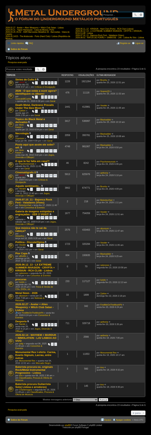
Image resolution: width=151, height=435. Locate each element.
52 (49, 257)
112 (55, 218)
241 (38, 189)
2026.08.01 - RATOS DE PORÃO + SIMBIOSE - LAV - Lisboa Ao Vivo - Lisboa (110, 37)
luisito (22, 282)
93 (42, 111)
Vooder (103, 105)
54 (56, 257)
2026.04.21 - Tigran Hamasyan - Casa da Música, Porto (30, 30)
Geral (52, 101)
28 (42, 97)
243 (46, 189)
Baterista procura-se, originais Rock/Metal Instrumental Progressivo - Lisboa (34, 369)
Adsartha (19, 236)
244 (51, 189)
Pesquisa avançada (141, 14)
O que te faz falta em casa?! (32, 161)
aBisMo (22, 256)
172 (55, 234)
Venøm (22, 188)
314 (42, 151)
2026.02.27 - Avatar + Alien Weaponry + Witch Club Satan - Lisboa (35, 28)
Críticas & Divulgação (45, 87)
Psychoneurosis (26, 164)
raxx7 (22, 82)
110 (46, 218)
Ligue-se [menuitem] (139, 43)
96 (52, 111)
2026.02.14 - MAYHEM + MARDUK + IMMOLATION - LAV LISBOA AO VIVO (35, 337)
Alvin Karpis (19, 126)
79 (46, 83)
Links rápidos (17, 43)
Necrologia (22, 133)
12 (42, 283)
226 (46, 125)
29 (46, 97)
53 (52, 257)
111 (51, 218)
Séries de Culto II (25, 79)
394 (51, 176)
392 (42, 176)
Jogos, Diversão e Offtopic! (32, 194)
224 (38, 125)
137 (51, 137)
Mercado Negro (43, 363)
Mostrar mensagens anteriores (70, 399)
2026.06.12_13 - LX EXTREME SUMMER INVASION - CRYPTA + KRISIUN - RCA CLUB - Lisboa (35, 267)
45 (46, 325)
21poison (19, 138)
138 (55, 137)
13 (46, 283)
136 (46, 137)
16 (56, 283)
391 (38, 176)
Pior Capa (21, 253)
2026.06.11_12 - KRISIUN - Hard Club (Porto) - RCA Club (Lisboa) (105, 29)
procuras (20, 279)
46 (49, 325)
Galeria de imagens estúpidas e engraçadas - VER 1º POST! (34, 213)
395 (55, 176)
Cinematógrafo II (25, 172)
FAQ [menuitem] (31, 43)
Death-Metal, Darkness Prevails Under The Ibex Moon (34, 106)
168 (38, 234)
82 (56, 83)
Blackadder (105, 119)
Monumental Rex (27, 361)
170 (46, 234)
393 (46, 176)
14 (49, 283)
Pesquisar (135, 14)
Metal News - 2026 (26, 293)
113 (46, 245)
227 (51, 125)
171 (51, 234)
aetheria (104, 173)
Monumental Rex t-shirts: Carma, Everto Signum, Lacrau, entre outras (35, 355)
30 (49, 97)
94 (46, 111)
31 (52, 97)
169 (42, 234)
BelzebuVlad (25, 205)
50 (42, 257)
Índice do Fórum (19, 49)
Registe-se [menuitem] (125, 43)
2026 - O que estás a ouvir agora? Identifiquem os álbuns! (36, 92)
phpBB (68, 425)
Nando (22, 324)
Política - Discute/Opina (29, 242)
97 (56, 111)
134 (38, 137)
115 (55, 245)
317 (55, 151)
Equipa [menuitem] (107, 420)
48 (56, 325)
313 (38, 151)
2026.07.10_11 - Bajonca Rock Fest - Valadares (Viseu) (100, 35)
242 (42, 189)
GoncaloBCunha (23, 99)
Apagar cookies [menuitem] (123, 420)
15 (52, 283)
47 (52, 325)
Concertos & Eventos (34, 207)
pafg (21, 343)
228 (55, 125)
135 (42, 137)
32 (56, 97)
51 (46, 257)
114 (51, 245)
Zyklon (22, 110)
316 (51, 151)
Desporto (21, 321)
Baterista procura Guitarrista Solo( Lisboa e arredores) (33, 385)
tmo (21, 375)
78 (42, 83)
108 (38, 218)
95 (49, 111)
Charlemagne (25, 389)
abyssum (104, 228)
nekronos (23, 273)
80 (49, 83)
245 (55, 189)
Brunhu (103, 80)
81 (52, 83)
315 (46, 151)
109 (42, 218)
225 (42, 125)
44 (42, 325)
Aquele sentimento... (28, 185)
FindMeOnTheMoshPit (32, 313)
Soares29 (105, 91)
